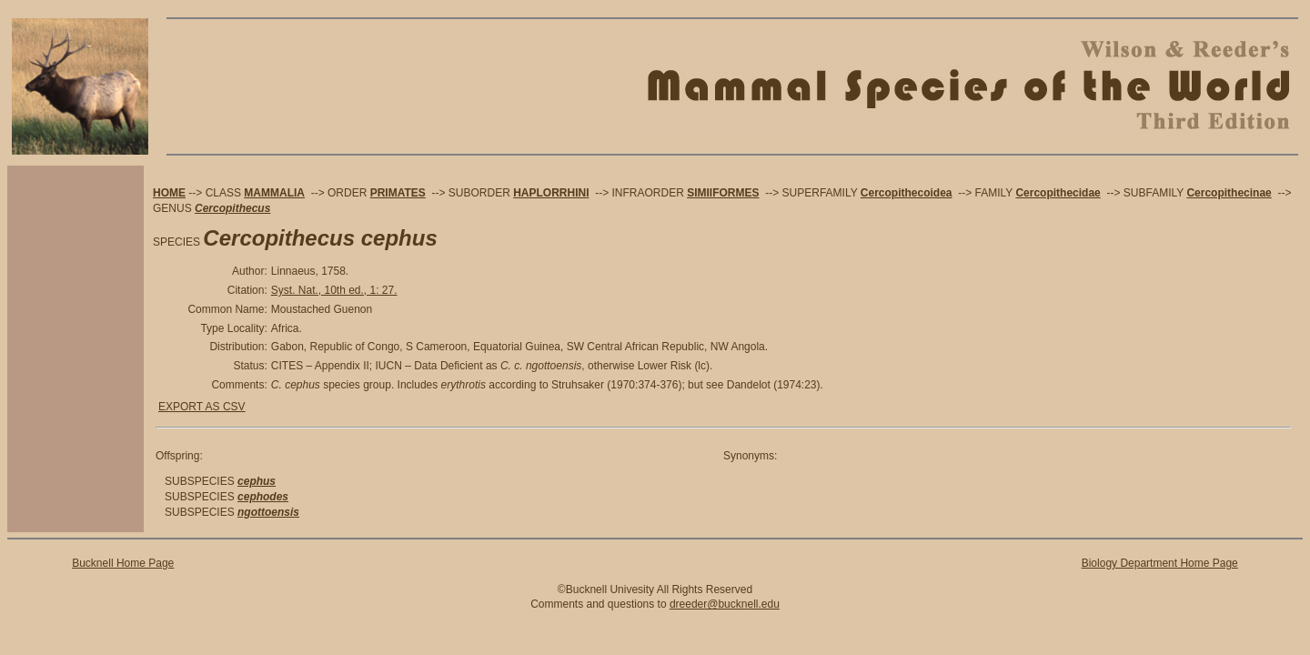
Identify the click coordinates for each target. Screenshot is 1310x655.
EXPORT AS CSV (202, 406)
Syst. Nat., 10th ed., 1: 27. (334, 290)
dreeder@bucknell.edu (725, 604)
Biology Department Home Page (1160, 563)
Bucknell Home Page (123, 563)
